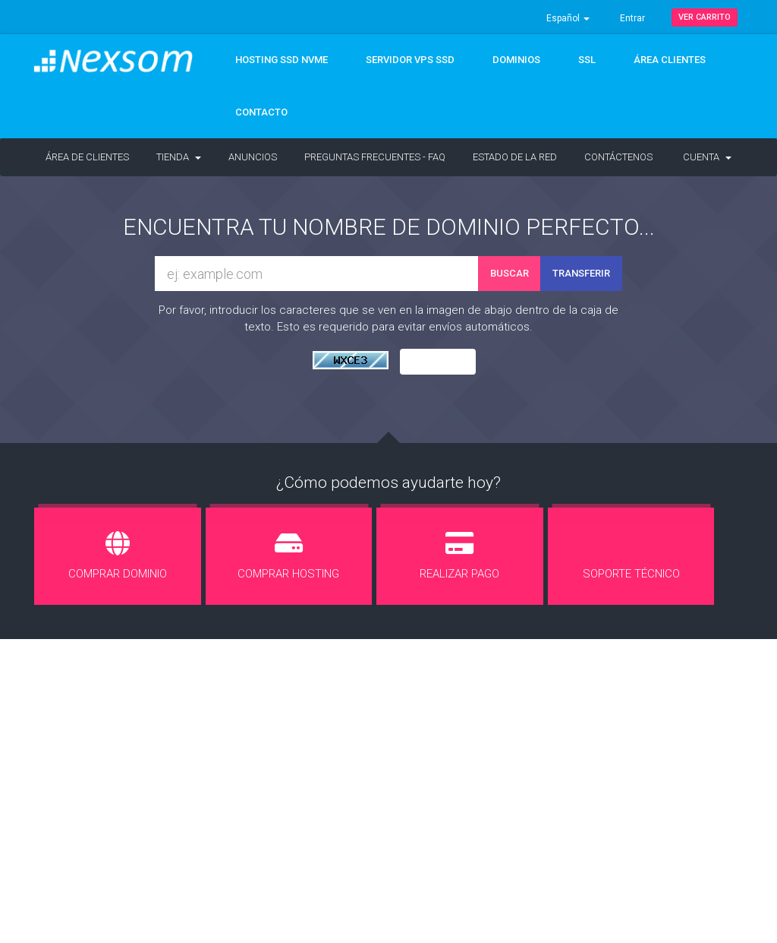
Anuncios (252, 157)
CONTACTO (261, 112)
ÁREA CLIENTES (670, 59)
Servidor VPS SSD (410, 59)
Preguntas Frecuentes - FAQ (374, 157)
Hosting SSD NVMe (281, 59)
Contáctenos (618, 157)
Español (568, 18)
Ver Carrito (704, 17)
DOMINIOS (516, 59)
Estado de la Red (515, 157)
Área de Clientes (87, 157)
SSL (587, 59)
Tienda (178, 157)
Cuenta (707, 157)
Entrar (632, 18)
